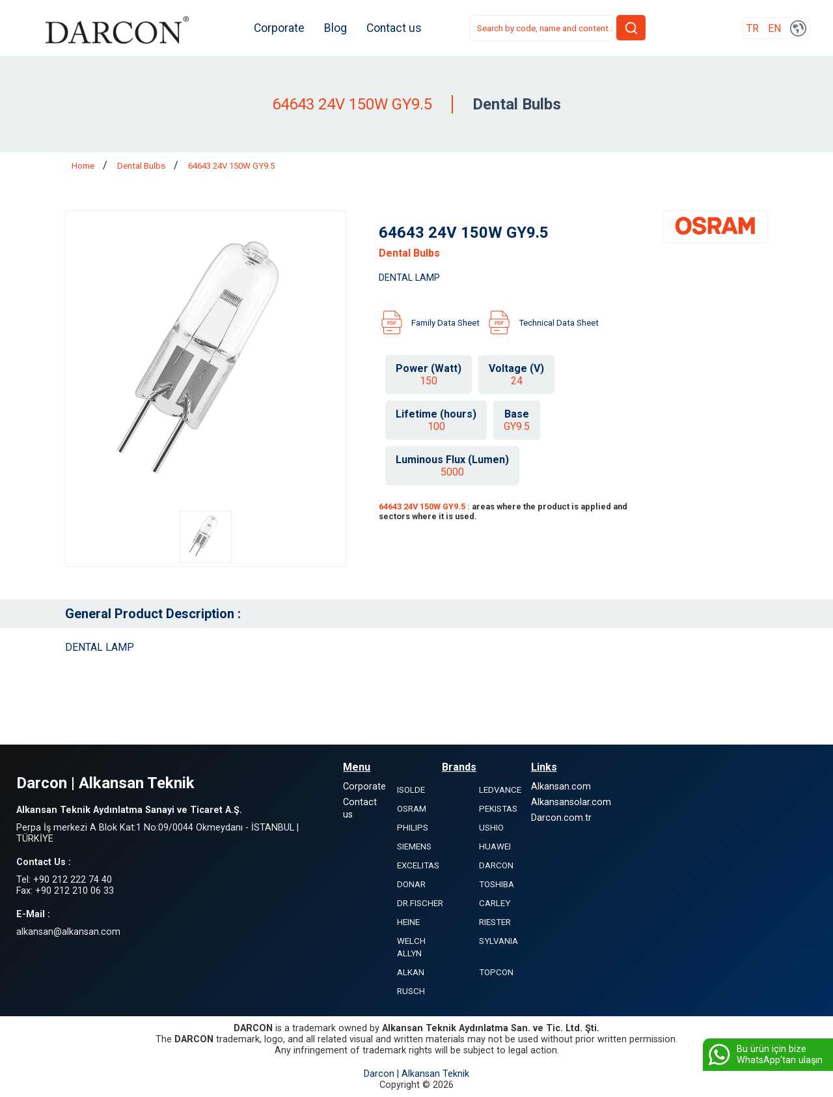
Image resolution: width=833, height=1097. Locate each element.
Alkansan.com (561, 786)
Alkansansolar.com (571, 802)
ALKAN (410, 972)
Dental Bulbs (142, 166)
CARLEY (494, 903)
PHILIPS (412, 828)
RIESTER (495, 922)
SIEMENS (414, 846)
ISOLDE (411, 790)
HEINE (408, 922)
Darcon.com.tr (561, 817)
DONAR (411, 884)
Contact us (394, 28)
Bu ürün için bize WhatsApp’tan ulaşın (764, 1055)
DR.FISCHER (420, 903)
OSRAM (411, 809)
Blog (335, 28)
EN (774, 28)
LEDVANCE (500, 790)
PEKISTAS (498, 809)
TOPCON (496, 972)
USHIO (491, 828)
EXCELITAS (418, 865)
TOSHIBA (496, 884)
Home (84, 166)
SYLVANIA (498, 941)
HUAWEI (495, 846)
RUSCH (411, 991)
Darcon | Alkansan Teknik (416, 1073)
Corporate (279, 28)
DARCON (496, 865)
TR (752, 28)
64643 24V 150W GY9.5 (231, 166)
